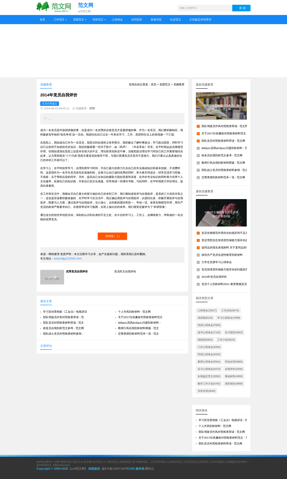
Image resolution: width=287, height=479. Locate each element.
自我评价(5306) (234, 368)
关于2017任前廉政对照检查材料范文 (140, 317)
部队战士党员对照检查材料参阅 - (63, 333)
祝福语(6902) (205, 339)
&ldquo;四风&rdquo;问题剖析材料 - (139, 322)
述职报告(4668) (234, 383)
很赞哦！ (111, 236)
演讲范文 (97, 19)
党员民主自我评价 (125, 271)
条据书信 (156, 19)
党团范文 (78, 19)
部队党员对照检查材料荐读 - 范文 (63, 322)
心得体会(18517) (207, 310)
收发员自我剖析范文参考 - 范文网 (63, 328)
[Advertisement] (143, 51)
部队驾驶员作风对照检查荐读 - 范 (63, 317)
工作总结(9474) (230, 310)
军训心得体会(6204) (209, 354)
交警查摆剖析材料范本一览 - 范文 (138, 333)
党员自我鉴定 (49, 103)
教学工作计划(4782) (209, 383)
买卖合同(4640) (206, 390)
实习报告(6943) (234, 332)
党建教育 (179, 84)
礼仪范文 (175, 19)
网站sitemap (61, 465)
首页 (42, 19)
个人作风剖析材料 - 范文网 (134, 311)
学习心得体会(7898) (228, 317)
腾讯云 (149, 468)
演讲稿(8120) (205, 317)
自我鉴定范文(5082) (209, 376)
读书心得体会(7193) (209, 332)
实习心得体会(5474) (209, 368)
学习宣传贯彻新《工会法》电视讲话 (65, 311)
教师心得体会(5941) (209, 361)
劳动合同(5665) (234, 361)
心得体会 (117, 19)
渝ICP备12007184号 (115, 468)
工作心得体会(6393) (209, 347)
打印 (92, 108)
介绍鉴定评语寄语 (200, 19)
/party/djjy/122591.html (68, 258)
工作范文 (59, 19)
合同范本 (136, 19)
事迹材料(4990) (234, 376)
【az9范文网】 (77, 468)
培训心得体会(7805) (209, 325)
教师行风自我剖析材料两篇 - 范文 (138, 328)
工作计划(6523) (226, 339)
